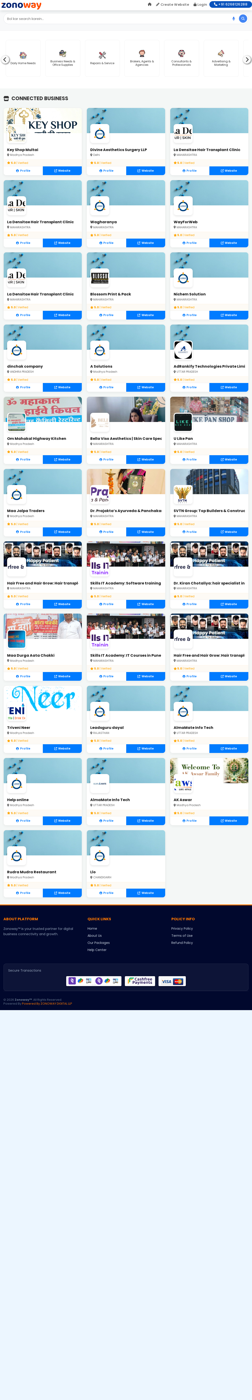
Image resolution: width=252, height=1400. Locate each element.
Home (92, 935)
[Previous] (5, 60)
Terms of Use (182, 942)
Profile (23, 171)
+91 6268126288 (230, 4)
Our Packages (99, 949)
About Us (95, 942)
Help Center (97, 956)
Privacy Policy (182, 935)
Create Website (172, 4)
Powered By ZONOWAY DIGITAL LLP (47, 1010)
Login (200, 4)
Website (62, 171)
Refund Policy (182, 949)
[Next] (247, 60)
